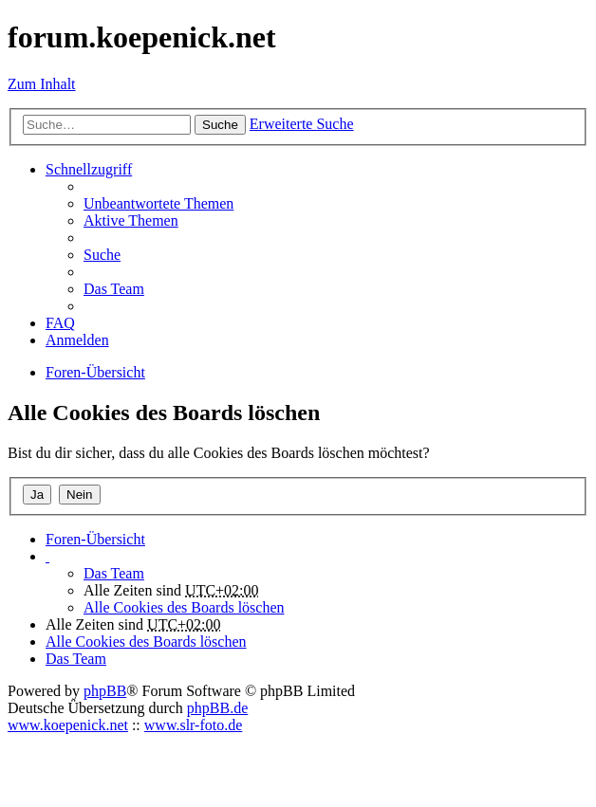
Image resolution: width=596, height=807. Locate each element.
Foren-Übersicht (95, 539)
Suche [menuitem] (102, 255)
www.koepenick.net (68, 725)
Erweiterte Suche (302, 124)
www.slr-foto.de (193, 725)
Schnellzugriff (89, 169)
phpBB (105, 691)
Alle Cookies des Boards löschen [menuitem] (184, 607)
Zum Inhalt (42, 84)
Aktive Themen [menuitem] (131, 220)
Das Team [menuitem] (114, 289)
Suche (220, 125)
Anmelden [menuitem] (77, 340)
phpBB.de (217, 708)
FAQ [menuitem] (60, 323)
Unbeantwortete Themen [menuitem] (158, 203)
